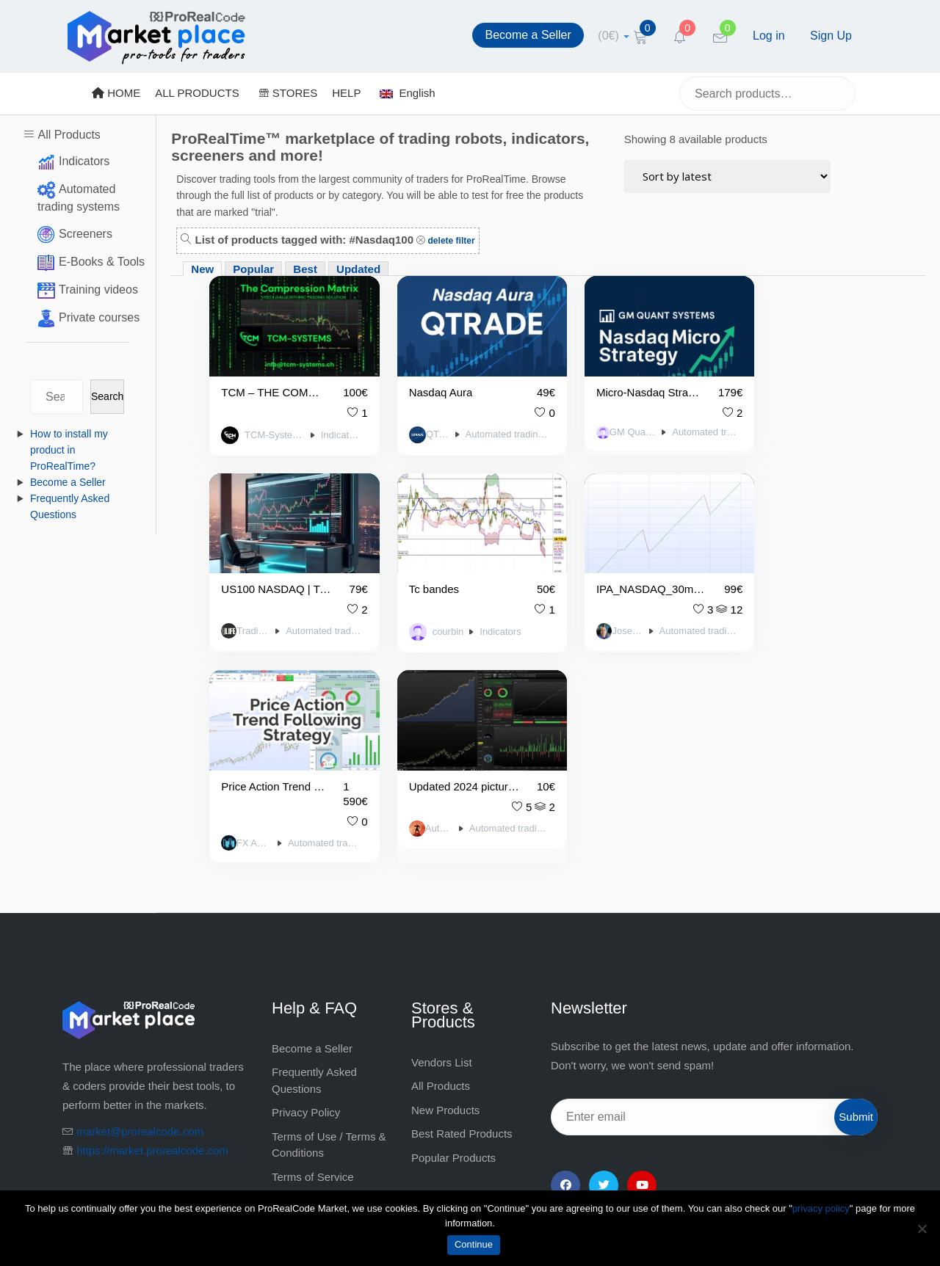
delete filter (449, 241)
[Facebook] (565, 970)
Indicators (84, 161)
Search (107, 396)
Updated (358, 269)
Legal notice (301, 985)
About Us (294, 1009)
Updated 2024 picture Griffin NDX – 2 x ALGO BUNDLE (790, 573)
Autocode (769, 614)
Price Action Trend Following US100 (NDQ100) (614, 573)
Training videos (98, 289)
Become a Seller (528, 35)
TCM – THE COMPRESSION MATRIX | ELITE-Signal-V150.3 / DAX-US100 (266, 384)
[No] (921, 1228)
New (202, 269)
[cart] (613, 35)
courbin (260, 616)
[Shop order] (727, 176)
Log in (769, 35)
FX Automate (598, 628)
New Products (445, 895)
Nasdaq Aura (427, 384)
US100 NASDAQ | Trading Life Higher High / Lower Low (790, 384)
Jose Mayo (423, 614)
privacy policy (821, 1208)
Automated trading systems (484, 426)
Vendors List (441, 847)
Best (305, 269)
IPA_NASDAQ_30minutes (443, 573)
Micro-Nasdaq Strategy (614, 384)
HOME (116, 93)
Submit (856, 901)
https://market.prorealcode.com (152, 935)
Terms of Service (313, 962)
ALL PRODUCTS (197, 93)
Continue (474, 1244)
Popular (253, 269)
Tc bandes (246, 573)
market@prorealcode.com (139, 916)
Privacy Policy (306, 897)
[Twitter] (603, 970)
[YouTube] (642, 970)
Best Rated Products (462, 918)
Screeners (85, 234)
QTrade (421, 426)
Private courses (99, 317)
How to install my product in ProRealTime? (69, 450)
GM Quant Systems (601, 423)
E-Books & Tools (102, 261)
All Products (68, 134)
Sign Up (831, 35)
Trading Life (771, 425)
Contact (291, 1033)
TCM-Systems (269, 427)
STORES (288, 93)
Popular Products (453, 942)
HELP (346, 93)
